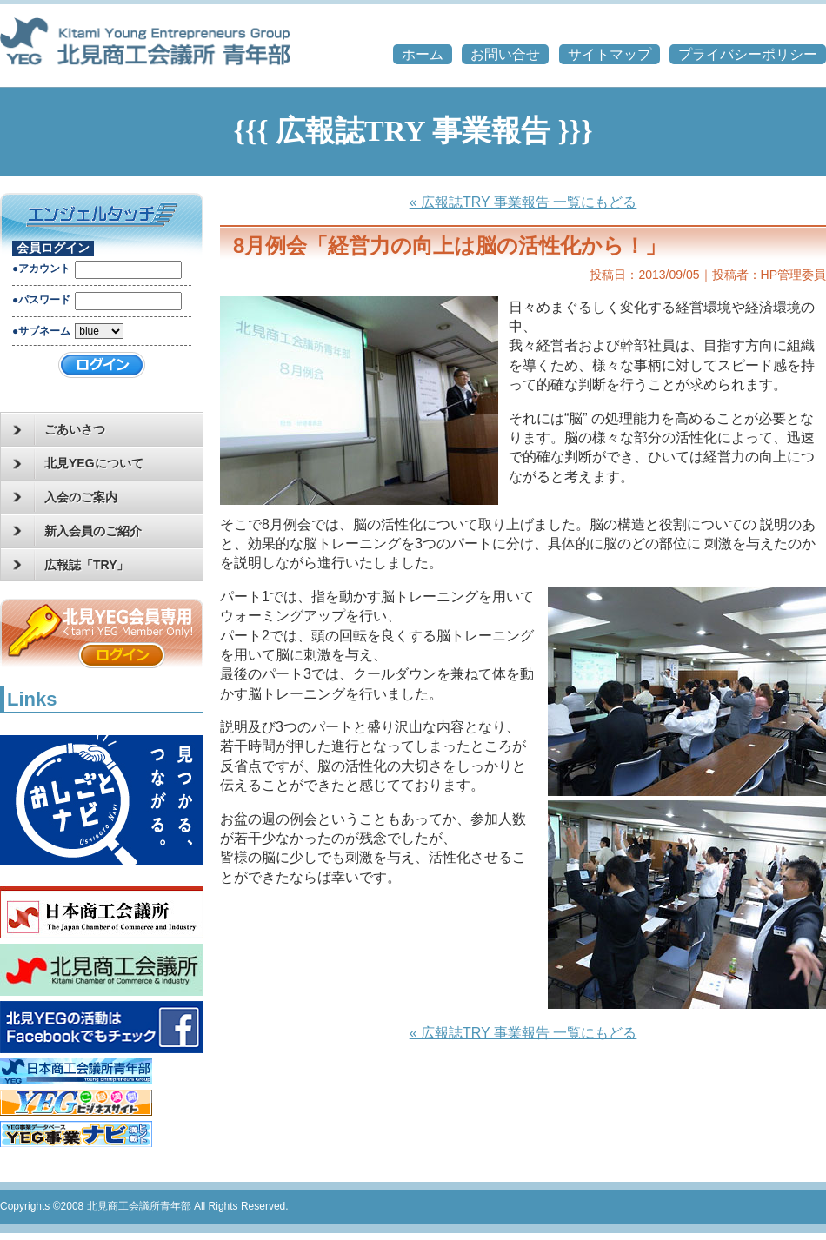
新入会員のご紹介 (77, 531)
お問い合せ (505, 54)
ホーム (422, 54)
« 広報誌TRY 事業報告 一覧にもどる (523, 202)
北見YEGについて (78, 464)
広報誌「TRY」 (71, 565)
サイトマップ (609, 54)
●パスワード (41, 300)
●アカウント (41, 268)
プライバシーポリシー (747, 54)
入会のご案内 (65, 497)
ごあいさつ (59, 430)
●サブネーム (41, 331)
